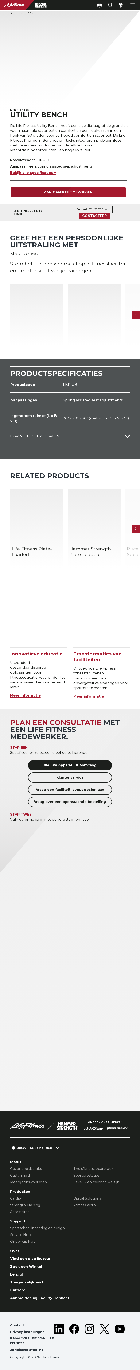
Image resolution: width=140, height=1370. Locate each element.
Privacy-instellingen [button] (27, 1332)
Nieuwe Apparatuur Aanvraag (70, 765)
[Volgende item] (136, 315)
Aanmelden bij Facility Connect (40, 1298)
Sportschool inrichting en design (37, 1228)
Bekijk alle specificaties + (33, 173)
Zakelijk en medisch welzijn (96, 1182)
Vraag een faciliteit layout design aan (70, 790)
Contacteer (94, 216)
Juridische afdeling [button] (27, 1350)
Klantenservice (70, 777)
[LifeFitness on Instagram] (89, 1338)
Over (14, 1251)
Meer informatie (25, 695)
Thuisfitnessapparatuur (93, 1169)
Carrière (17, 1290)
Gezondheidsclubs (26, 1169)
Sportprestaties (86, 1175)
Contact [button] (17, 1325)
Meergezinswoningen (28, 1182)
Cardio (15, 1198)
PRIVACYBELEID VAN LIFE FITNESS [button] (32, 1340)
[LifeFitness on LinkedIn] (59, 1338)
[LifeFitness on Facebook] (74, 1338)
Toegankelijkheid (26, 1282)
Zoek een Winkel (26, 1267)
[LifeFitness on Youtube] (120, 1338)
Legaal (16, 1274)
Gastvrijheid (20, 1175)
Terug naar (22, 13)
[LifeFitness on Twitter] (105, 1338)
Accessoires (19, 1212)
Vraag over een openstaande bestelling (70, 802)
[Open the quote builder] (121, 5)
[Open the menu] (132, 5)
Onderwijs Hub (23, 1242)
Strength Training (25, 1205)
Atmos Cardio (84, 1205)
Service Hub (20, 1235)
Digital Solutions (87, 1198)
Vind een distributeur (30, 1259)
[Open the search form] (110, 5)
